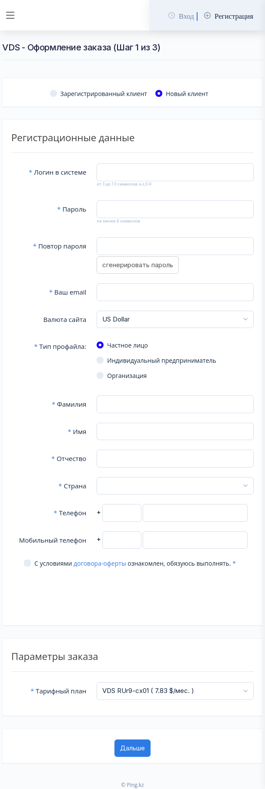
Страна (72, 485)
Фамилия (69, 404)
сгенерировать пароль (137, 265)
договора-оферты (100, 563)
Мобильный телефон (53, 540)
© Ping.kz (132, 785)
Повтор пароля (60, 246)
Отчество (68, 458)
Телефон (70, 512)
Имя (76, 431)
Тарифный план (58, 690)
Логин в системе (57, 172)
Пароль (71, 209)
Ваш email (68, 292)
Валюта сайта (65, 319)
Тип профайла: (60, 346)
